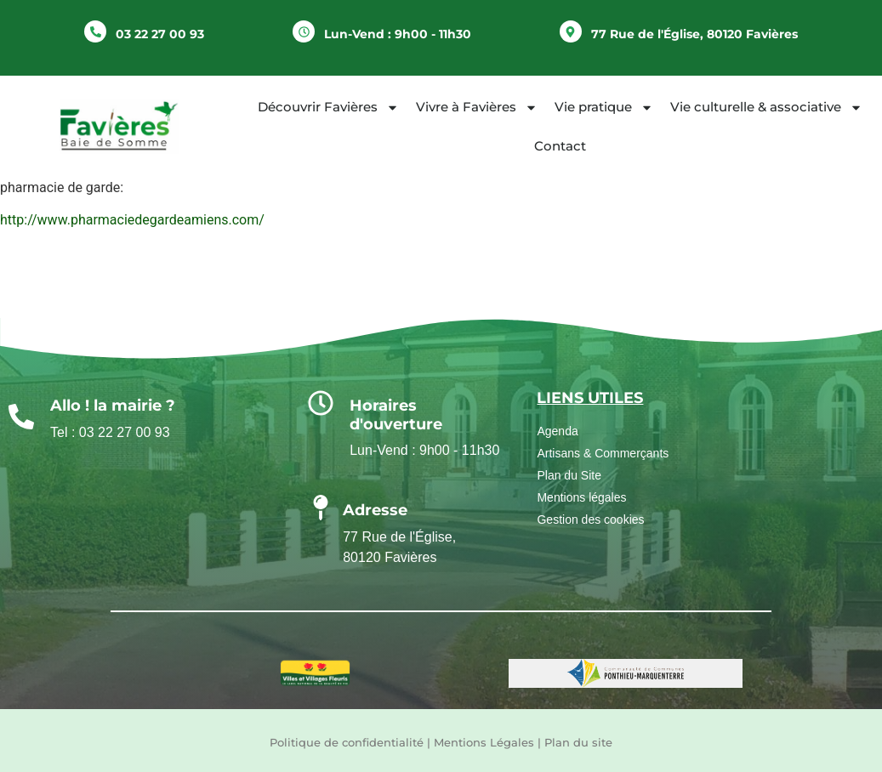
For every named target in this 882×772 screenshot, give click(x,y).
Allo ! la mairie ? (112, 405)
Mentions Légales (484, 742)
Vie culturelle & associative (766, 107)
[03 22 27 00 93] (95, 31)
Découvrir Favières (328, 107)
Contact (560, 146)
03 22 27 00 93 (160, 34)
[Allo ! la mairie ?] (21, 416)
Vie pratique (604, 107)
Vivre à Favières (477, 107)
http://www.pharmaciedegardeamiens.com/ (132, 220)
